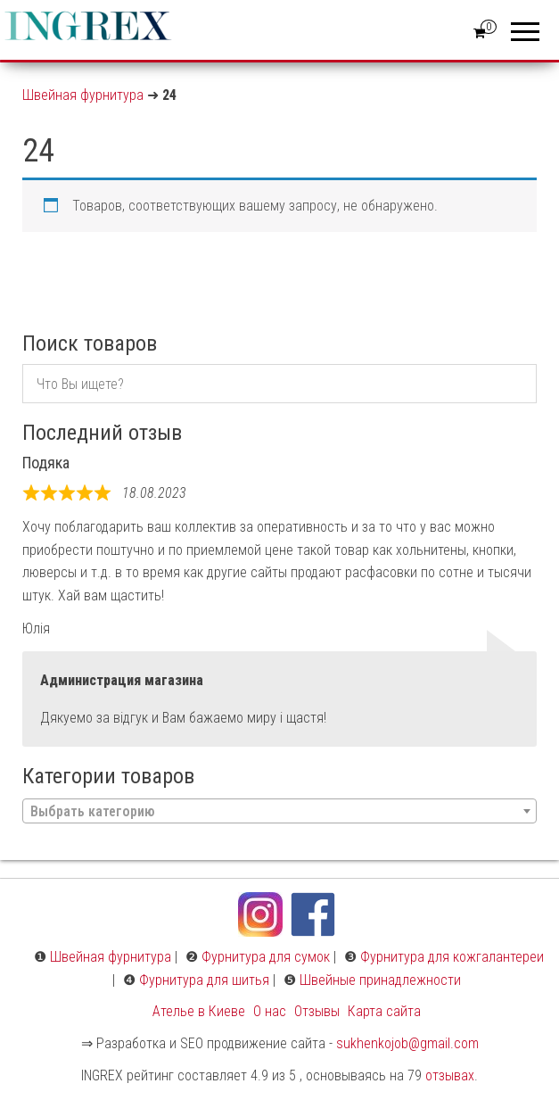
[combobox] (279, 810)
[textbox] (279, 811)
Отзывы (317, 1011)
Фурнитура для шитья (204, 980)
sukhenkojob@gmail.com (407, 1043)
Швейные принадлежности (380, 980)
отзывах (449, 1075)
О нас (269, 1011)
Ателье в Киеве (198, 1011)
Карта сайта (384, 1011)
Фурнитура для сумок (265, 956)
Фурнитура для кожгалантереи (452, 956)
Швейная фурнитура (83, 95)
